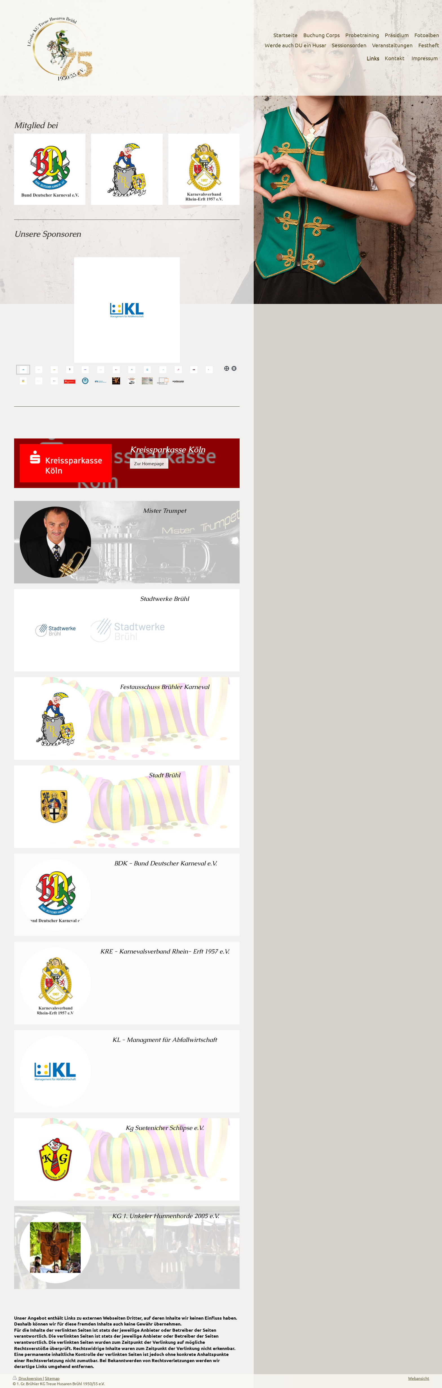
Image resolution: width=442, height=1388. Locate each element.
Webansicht (418, 1378)
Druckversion (28, 1378)
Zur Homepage (149, 463)
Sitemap (52, 1378)
